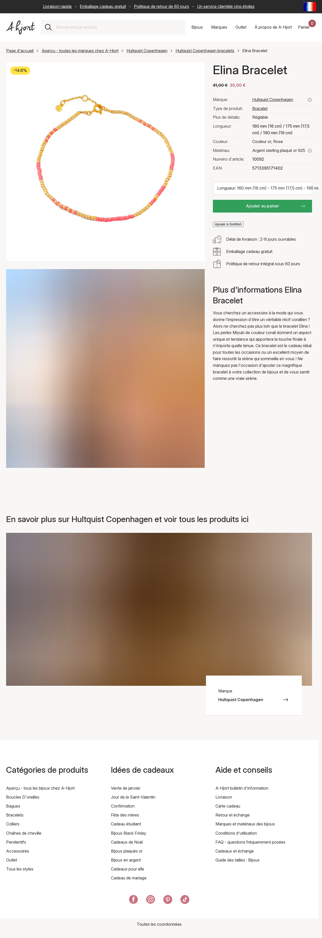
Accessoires (17, 851)
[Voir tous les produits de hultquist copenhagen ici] (309, 99)
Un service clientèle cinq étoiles (226, 6)
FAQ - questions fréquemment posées (250, 842)
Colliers (12, 823)
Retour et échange (232, 815)
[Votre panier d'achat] (307, 27)
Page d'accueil (19, 50)
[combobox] (118, 27)
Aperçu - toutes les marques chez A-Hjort (80, 50)
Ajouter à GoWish (228, 224)
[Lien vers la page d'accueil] (20, 27)
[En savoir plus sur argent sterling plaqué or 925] (309, 150)
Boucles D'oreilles (22, 797)
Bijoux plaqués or (127, 851)
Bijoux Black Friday (128, 833)
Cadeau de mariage (128, 877)
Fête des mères (125, 815)
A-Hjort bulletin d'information (241, 788)
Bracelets (15, 815)
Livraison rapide (57, 6)
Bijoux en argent (126, 860)
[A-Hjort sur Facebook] (133, 900)
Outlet (11, 860)
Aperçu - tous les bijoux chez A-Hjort (40, 788)
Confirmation (123, 806)
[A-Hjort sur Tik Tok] (184, 900)
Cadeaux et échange (234, 851)
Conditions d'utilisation (236, 833)
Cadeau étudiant (126, 823)
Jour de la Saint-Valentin (133, 797)
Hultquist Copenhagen (146, 50)
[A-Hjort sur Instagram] (150, 900)
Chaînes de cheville (23, 833)
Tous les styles (19, 868)
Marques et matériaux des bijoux (245, 823)
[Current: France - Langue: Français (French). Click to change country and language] (310, 6)
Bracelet (260, 108)
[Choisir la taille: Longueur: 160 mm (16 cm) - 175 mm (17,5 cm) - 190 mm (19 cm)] (262, 188)
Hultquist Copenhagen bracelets (205, 50)
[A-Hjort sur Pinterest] (167, 900)
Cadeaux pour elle (127, 868)
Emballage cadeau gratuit (103, 6)
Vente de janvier (125, 788)
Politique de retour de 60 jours (161, 6)
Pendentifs (16, 842)
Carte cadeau (227, 806)
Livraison (223, 797)
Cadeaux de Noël (127, 842)
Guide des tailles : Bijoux (237, 860)
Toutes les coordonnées (159, 924)
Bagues (13, 806)
